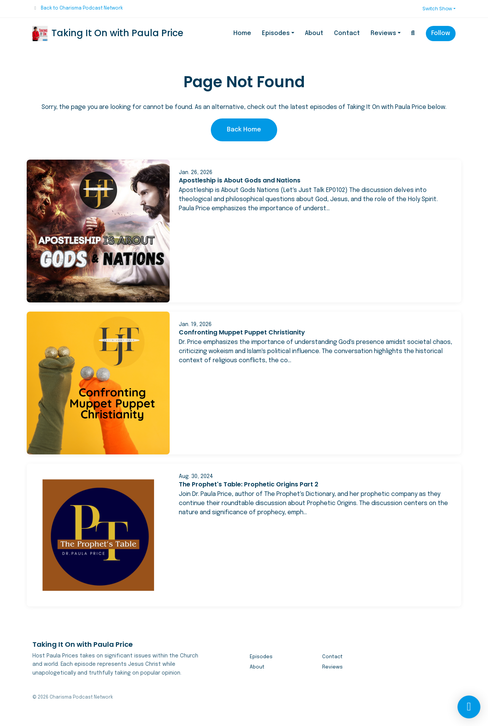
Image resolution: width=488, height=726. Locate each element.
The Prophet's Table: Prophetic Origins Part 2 (248, 484)
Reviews (383, 33)
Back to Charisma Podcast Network (82, 8)
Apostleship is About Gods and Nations (239, 180)
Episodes (276, 33)
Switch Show (437, 8)
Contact (347, 33)
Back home (244, 129)
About (314, 33)
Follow (440, 33)
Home (242, 33)
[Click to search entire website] (413, 33)
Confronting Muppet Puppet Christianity (242, 332)
